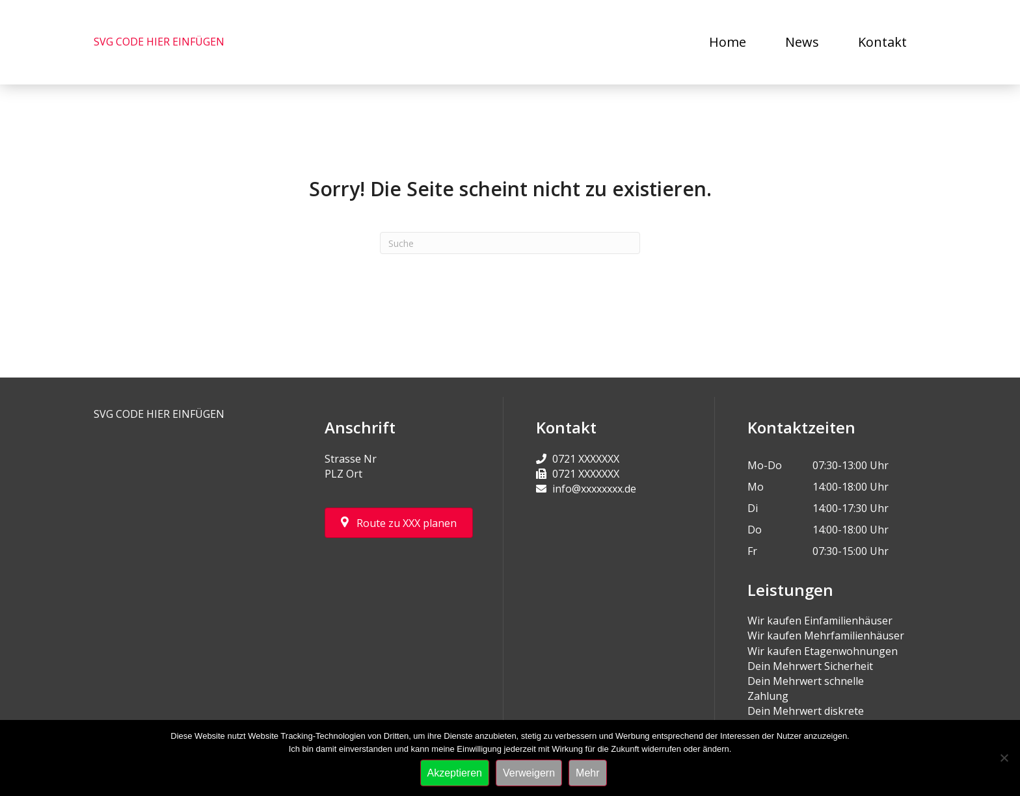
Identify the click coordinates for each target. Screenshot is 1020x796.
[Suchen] (510, 243)
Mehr (587, 772)
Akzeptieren (455, 772)
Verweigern (529, 772)
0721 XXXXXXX (585, 459)
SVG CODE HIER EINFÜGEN (159, 41)
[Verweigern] (1003, 757)
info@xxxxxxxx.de (594, 488)
